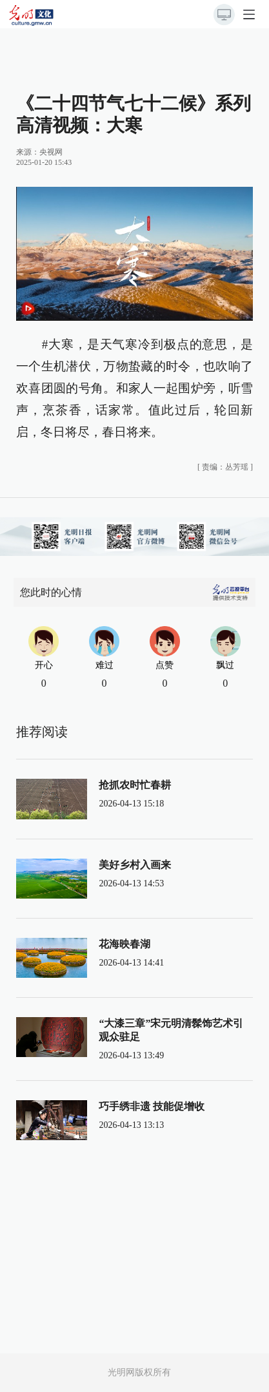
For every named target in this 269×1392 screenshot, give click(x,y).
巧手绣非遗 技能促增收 (151, 1106)
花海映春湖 (124, 944)
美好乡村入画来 (135, 864)
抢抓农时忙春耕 (135, 784)
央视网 (51, 152)
